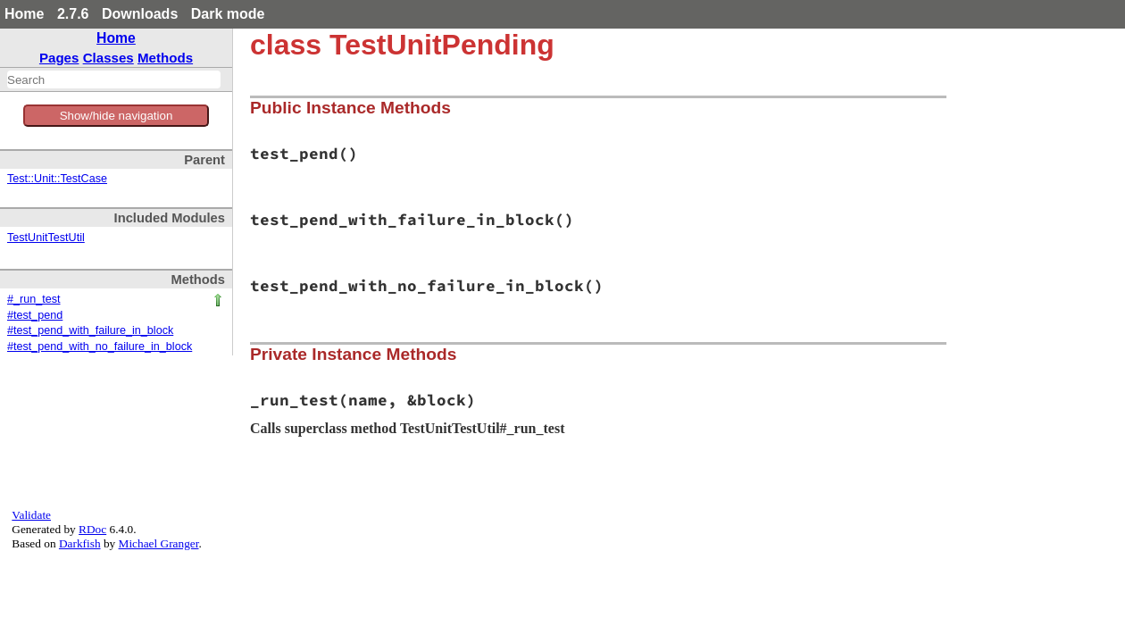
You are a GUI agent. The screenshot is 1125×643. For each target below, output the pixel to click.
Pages (59, 57)
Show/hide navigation (116, 115)
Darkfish (80, 543)
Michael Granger (159, 543)
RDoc (92, 529)
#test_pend (34, 315)
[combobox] (114, 79)
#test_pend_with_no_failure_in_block (99, 346)
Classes (108, 57)
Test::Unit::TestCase (57, 178)
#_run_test (34, 299)
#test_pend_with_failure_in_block (90, 330)
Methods (165, 57)
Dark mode (228, 13)
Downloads (140, 13)
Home (24, 13)
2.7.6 (73, 13)
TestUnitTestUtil (46, 237)
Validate (31, 515)
